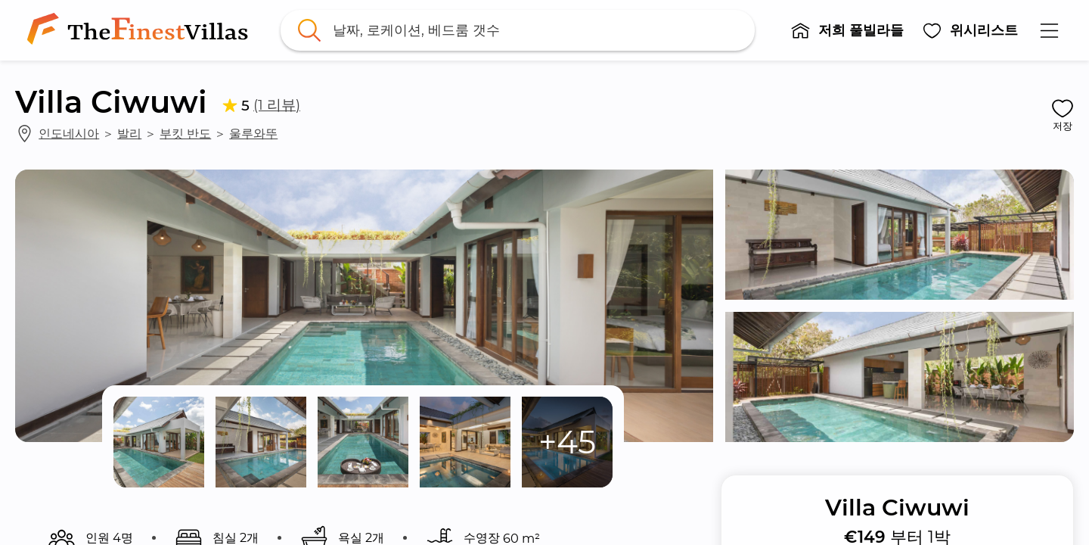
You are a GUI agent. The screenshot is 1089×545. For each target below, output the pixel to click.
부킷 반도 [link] (185, 133)
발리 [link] (129, 133)
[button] (847, 30)
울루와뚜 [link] (253, 133)
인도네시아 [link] (69, 133)
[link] (140, 30)
